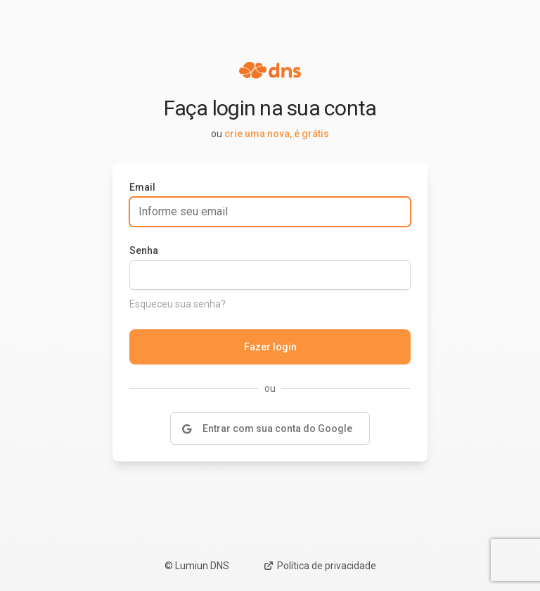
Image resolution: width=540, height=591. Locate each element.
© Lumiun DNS (197, 565)
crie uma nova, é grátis (276, 133)
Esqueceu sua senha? (177, 304)
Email (142, 187)
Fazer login (270, 346)
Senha (143, 250)
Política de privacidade (319, 565)
